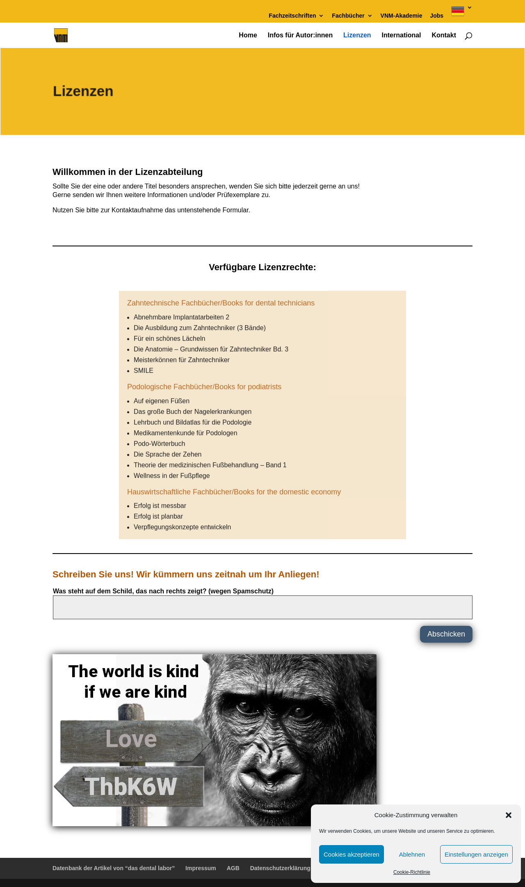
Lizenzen (357, 35)
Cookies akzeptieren (351, 854)
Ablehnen (412, 854)
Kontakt (443, 35)
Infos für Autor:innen (300, 35)
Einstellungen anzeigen (476, 854)
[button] (508, 815)
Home (248, 35)
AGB (233, 868)
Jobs (436, 16)
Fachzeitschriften (292, 16)
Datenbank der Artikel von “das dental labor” (113, 868)
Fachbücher (348, 16)
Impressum (200, 868)
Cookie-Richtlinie (411, 872)
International (401, 35)
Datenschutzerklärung (280, 868)
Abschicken (446, 634)
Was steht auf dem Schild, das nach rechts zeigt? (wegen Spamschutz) (163, 591)
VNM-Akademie (401, 16)
